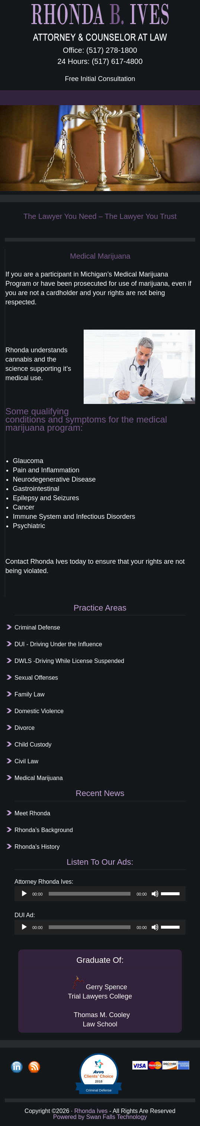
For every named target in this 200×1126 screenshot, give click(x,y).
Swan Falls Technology (115, 1117)
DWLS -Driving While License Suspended (69, 661)
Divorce (24, 728)
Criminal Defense (37, 627)
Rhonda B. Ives (100, 22)
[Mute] (155, 893)
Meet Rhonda (32, 813)
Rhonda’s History (37, 847)
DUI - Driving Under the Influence (58, 644)
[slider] (90, 894)
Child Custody (33, 744)
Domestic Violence (39, 711)
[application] (100, 893)
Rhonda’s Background (43, 830)
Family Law (29, 694)
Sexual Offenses (36, 677)
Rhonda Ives (91, 1111)
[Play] (24, 893)
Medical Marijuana (38, 778)
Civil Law (26, 761)
